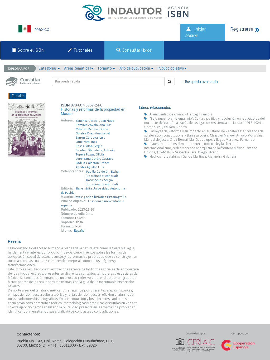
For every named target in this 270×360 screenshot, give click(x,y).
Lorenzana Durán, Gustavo (94, 158)
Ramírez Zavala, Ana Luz (93, 125)
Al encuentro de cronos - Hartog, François (181, 114)
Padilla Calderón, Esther (92, 163)
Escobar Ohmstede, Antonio (95, 150)
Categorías (49, 68)
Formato (106, 68)
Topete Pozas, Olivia (90, 154)
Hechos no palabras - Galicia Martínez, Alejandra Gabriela (193, 156)
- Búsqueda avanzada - (201, 82)
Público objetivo (172, 68)
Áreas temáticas (79, 68)
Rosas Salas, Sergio (89, 146)
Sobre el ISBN (28, 50)
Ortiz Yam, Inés (86, 142)
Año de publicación (136, 68)
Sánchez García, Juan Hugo (95, 121)
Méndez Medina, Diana (92, 129)
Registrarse (241, 29)
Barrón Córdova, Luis (90, 137)
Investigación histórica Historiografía (100, 197)
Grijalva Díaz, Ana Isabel (93, 133)
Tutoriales (80, 50)
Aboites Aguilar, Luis (90, 167)
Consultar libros (134, 50)
